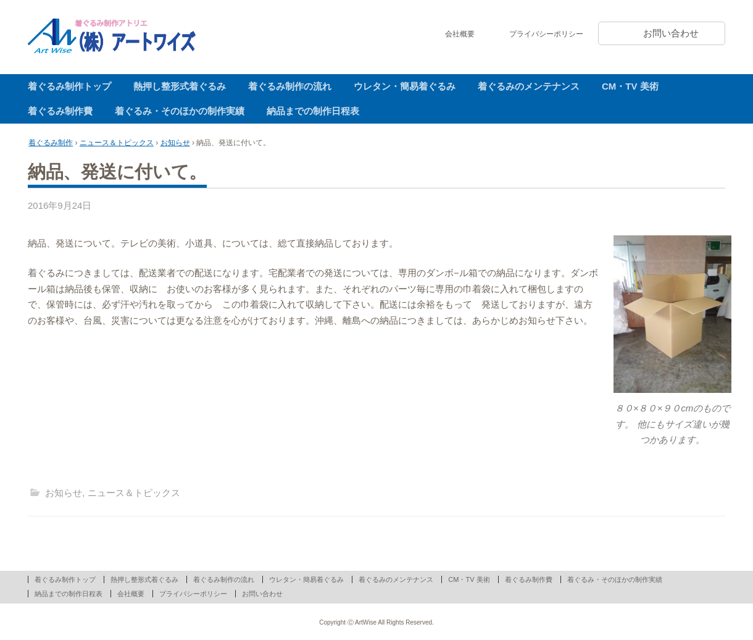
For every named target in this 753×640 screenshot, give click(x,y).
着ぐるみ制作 (50, 142)
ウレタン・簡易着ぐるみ (405, 86)
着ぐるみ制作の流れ (289, 86)
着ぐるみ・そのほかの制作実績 (179, 111)
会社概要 (460, 34)
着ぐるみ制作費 (60, 111)
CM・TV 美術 (630, 86)
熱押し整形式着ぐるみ (179, 86)
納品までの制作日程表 (313, 111)
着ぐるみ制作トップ (69, 86)
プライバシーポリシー (546, 34)
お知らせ (175, 142)
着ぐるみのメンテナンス (529, 86)
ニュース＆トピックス (117, 142)
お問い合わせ (671, 33)
